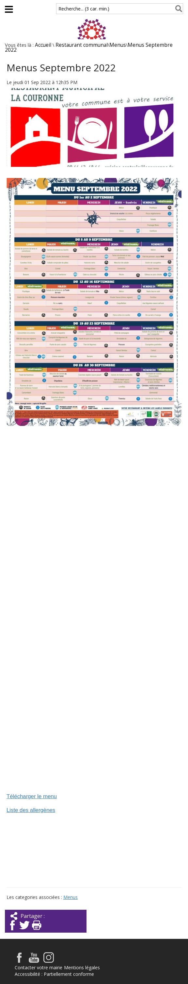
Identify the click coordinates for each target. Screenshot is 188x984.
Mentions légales (82, 967)
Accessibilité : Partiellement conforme (54, 974)
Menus (117, 45)
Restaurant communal (81, 45)
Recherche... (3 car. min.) (83, 9)
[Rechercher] (177, 9)
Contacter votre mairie (38, 967)
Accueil (43, 45)
